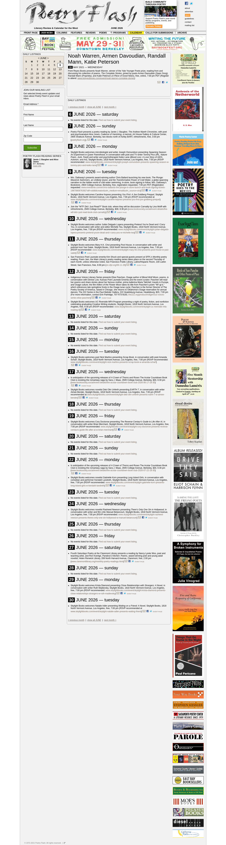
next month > (110, 107)
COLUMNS (61, 33)
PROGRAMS (118, 33)
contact (188, 22)
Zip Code (28, 136)
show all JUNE (94, 107)
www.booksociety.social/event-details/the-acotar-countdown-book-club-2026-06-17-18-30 (113, 382)
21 (26, 77)
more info (37, 166)
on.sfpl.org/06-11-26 (115, 265)
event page (102, 140)
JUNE (43, 58)
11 (49, 69)
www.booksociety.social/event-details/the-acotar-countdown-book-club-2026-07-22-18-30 (113, 470)
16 (37, 73)
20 (60, 73)
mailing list (189, 25)
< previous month (76, 107)
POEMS (103, 33)
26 (54, 77)
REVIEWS (91, 33)
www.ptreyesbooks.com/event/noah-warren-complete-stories (105, 78)
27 (60, 77)
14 (26, 73)
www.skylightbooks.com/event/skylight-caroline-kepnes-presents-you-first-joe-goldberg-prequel (115, 199)
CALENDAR (136, 33)
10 (43, 69)
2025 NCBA (47, 33)
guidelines (189, 19)
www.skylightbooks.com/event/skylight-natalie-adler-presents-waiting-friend (106, 611)
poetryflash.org (78, 140)
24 (43, 77)
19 (54, 73)
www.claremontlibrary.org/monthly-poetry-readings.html (97, 561)
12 (54, 69)
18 (49, 73)
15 (31, 73)
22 (31, 77)
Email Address (31, 104)
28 (26, 82)
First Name (29, 115)
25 (49, 77)
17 (43, 73)
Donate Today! (154, 26)
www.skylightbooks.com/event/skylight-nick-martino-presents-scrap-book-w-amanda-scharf (113, 362)
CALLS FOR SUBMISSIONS (159, 33)
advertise (189, 11)
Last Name (29, 125)
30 (37, 82)
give (188, 15)
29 (31, 82)
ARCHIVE (182, 33)
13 (60, 69)
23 (37, 77)
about (187, 8)
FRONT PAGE (31, 33)
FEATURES (76, 33)
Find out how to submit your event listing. (118, 120)
